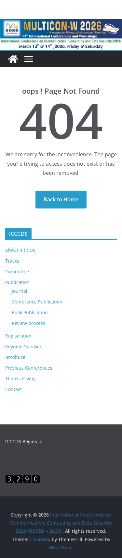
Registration (18, 336)
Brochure (15, 357)
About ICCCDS (20, 250)
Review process (28, 323)
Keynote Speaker (23, 346)
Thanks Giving (20, 378)
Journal (19, 291)
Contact (13, 389)
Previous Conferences (28, 368)
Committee (17, 271)
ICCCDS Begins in (24, 441)
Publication (17, 282)
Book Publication (30, 312)
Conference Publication (37, 302)
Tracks (12, 261)
